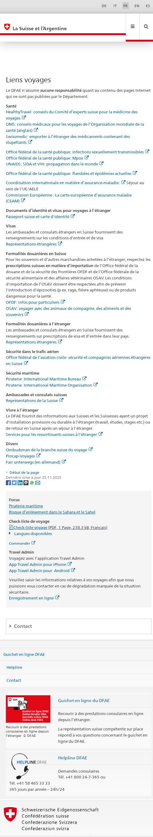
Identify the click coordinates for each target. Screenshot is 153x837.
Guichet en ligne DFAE (24, 641)
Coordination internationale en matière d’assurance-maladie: (65, 169)
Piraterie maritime (26, 492)
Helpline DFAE (72, 744)
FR (125, 5)
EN (136, 5)
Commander (22, 530)
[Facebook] (9, 469)
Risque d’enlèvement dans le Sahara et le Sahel (52, 498)
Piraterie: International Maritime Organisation (52, 371)
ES (148, 5)
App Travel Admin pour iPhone (40, 551)
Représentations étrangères (34, 230)
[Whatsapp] (32, 469)
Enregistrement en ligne (34, 584)
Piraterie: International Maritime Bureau (46, 365)
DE (104, 5)
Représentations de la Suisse (34, 387)
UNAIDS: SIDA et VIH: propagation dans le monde (55, 150)
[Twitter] (15, 469)
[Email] (37, 469)
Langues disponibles (32, 520)
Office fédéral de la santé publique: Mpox (47, 144)
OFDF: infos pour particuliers (35, 288)
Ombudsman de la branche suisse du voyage (49, 436)
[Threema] (26, 469)
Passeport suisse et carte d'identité (40, 203)
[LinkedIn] (20, 469)
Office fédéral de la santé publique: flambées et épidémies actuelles (71, 160)
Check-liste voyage (60, 514)
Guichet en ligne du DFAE (84, 687)
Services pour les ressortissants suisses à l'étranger (54, 421)
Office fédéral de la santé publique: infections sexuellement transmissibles (77, 138)
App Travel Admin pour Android (42, 557)
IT (115, 5)
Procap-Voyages (23, 442)
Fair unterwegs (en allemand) (36, 448)
